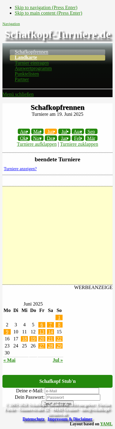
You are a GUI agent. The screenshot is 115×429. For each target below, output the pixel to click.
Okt (24, 138)
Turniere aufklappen (37, 144)
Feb (78, 138)
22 (59, 338)
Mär (91, 138)
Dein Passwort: (29, 397)
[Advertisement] (57, 235)
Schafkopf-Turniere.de (57, 34)
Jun (50, 131)
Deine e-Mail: (29, 390)
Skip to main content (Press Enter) (48, 13)
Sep (91, 131)
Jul (64, 131)
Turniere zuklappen (79, 144)
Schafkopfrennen (31, 52)
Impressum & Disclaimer (70, 419)
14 (50, 331)
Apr (24, 131)
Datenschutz (34, 419)
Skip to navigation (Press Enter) (46, 7)
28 (50, 345)
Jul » (58, 360)
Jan (64, 138)
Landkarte (26, 57)
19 (33, 338)
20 (41, 338)
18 (24, 338)
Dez (51, 138)
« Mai (9, 360)
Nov (37, 138)
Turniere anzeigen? (20, 169)
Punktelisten (27, 74)
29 (59, 345)
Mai (37, 131)
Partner (22, 79)
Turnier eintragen (32, 63)
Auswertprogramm (33, 68)
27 (41, 345)
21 (50, 338)
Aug (78, 131)
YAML (106, 424)
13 (41, 331)
